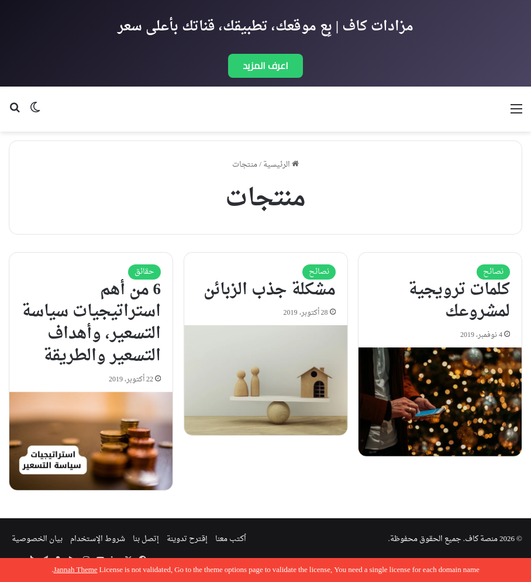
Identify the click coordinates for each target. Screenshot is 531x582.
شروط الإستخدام (97, 539)
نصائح (493, 271)
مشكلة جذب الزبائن (270, 290)
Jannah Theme (75, 570)
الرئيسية (281, 164)
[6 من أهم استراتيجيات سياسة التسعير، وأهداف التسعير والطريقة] (91, 441)
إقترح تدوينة (187, 539)
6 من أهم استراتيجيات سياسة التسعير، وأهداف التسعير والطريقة (91, 323)
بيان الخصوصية (37, 539)
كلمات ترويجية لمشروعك (459, 301)
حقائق (144, 271)
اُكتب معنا (230, 539)
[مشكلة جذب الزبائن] (265, 380)
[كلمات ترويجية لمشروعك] (440, 401)
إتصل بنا (146, 539)
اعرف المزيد (265, 65)
